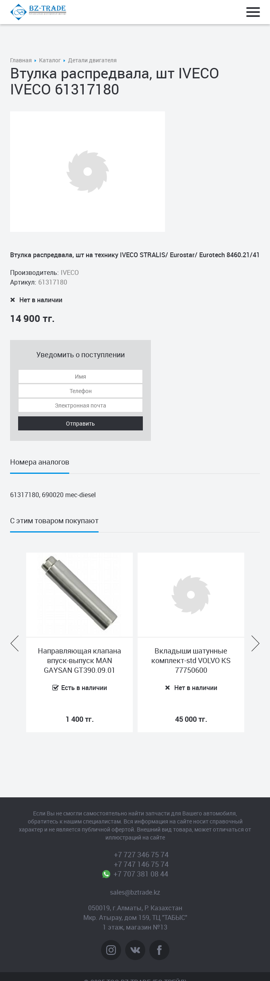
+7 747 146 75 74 (141, 864)
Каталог (50, 60)
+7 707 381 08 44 (141, 874)
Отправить (80, 423)
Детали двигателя (92, 60)
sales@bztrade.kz (135, 892)
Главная (21, 60)
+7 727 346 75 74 (141, 854)
